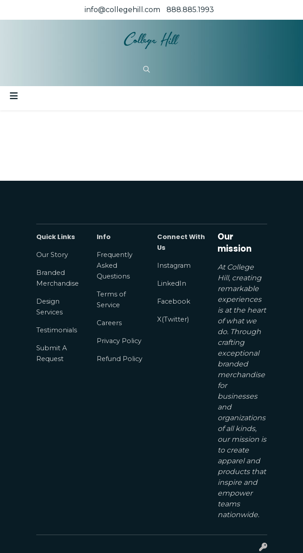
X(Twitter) (173, 319)
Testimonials (56, 330)
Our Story (52, 255)
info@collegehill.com (122, 9)
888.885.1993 (190, 9)
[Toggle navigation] (13, 96)
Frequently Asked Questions (114, 265)
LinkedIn (171, 283)
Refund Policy (119, 359)
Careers (109, 323)
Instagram (174, 265)
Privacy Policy (119, 341)
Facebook (173, 301)
